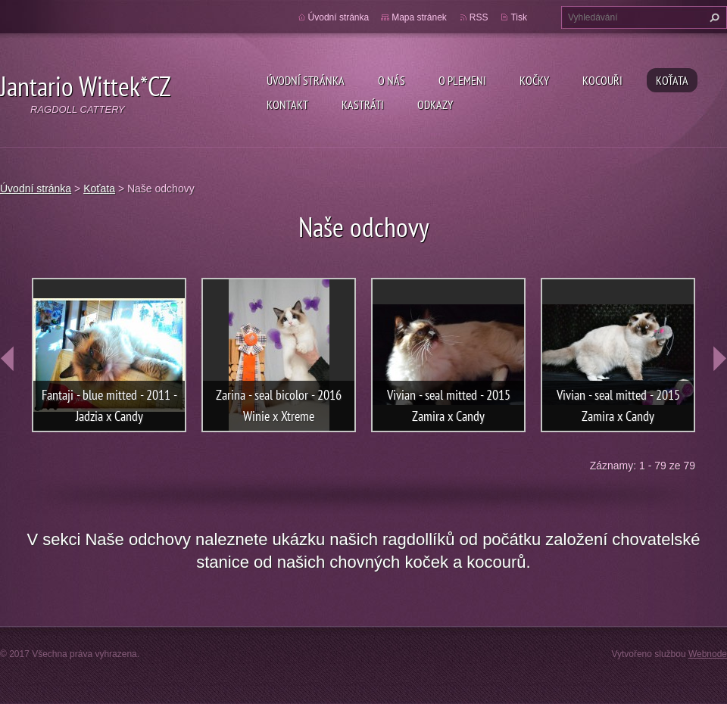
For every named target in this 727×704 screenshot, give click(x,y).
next (719, 359)
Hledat (712, 17)
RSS (479, 17)
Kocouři (602, 80)
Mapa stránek (419, 17)
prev (7, 359)
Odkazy (435, 104)
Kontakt (287, 104)
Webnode (707, 654)
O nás (391, 80)
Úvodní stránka (306, 80)
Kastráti (363, 104)
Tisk (518, 17)
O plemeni (462, 80)
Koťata (672, 80)
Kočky (534, 80)
